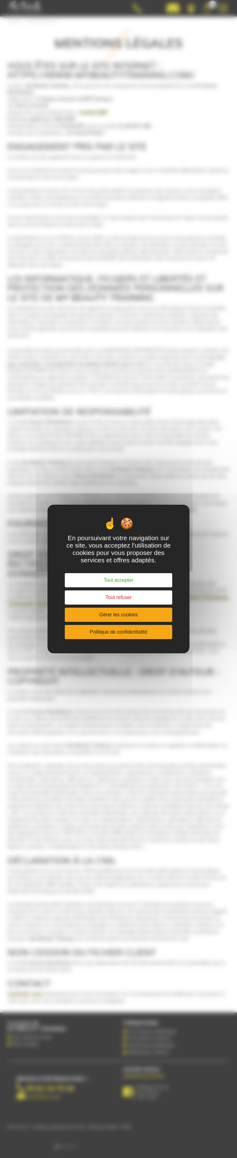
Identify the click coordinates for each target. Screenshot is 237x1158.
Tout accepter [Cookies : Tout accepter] (118, 580)
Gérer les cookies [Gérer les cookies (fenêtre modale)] (118, 614)
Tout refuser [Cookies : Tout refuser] (118, 597)
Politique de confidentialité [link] (118, 631)
